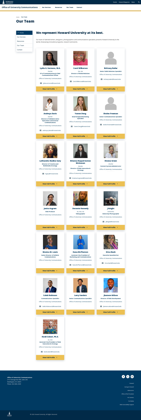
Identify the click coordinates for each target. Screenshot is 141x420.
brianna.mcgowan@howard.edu (80, 178)
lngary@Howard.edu (50, 174)
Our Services (46, 7)
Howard (131, 383)
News (133, 2)
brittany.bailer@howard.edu (111, 79)
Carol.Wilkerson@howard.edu (80, 81)
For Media (131, 401)
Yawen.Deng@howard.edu (80, 126)
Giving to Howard (129, 387)
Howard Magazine (124, 2)
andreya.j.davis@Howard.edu (50, 130)
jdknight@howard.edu (111, 222)
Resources (58, 7)
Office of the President (127, 394)
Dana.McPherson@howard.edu (80, 265)
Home (22, 33)
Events (115, 2)
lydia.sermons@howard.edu (50, 83)
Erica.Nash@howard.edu (111, 263)
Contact (79, 7)
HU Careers (131, 397)
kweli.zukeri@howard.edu (50, 352)
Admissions (131, 390)
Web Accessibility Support (127, 404)
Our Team (69, 7)
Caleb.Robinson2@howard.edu (50, 306)
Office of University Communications (20, 7)
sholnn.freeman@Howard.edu (110, 124)
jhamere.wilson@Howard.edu (110, 306)
